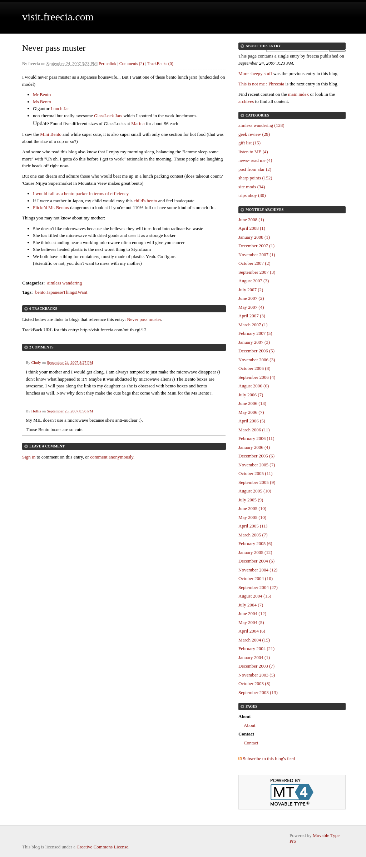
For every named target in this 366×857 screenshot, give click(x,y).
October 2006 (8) (254, 368)
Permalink (107, 63)
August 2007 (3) (253, 280)
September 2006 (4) (256, 377)
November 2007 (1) (256, 254)
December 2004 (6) (256, 561)
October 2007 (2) (254, 263)
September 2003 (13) (258, 692)
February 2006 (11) (256, 438)
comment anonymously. (112, 457)
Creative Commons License (102, 846)
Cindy (36, 362)
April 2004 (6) (251, 631)
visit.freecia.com (58, 17)
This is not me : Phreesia (261, 83)
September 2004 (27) (258, 587)
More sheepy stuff (255, 73)
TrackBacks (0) (160, 63)
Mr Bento (42, 94)
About (250, 725)
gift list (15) (249, 142)
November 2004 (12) (257, 570)
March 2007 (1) (253, 324)
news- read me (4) (255, 160)
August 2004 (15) (254, 596)
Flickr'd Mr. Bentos (51, 207)
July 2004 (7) (250, 605)
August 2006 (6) (253, 385)
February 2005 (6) (255, 543)
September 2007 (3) (256, 272)
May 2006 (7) (251, 412)
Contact (251, 742)
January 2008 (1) (254, 237)
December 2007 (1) (256, 245)
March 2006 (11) (254, 429)
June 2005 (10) (252, 508)
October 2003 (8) (254, 683)
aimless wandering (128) (261, 125)
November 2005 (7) (256, 464)
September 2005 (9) (256, 482)
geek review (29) (254, 134)
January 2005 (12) (255, 552)
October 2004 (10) (255, 578)
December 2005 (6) (256, 456)
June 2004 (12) (252, 613)
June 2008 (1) (251, 219)
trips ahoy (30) (252, 195)
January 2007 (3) (254, 342)
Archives (273, 210)
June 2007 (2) (251, 298)
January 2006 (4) (254, 447)
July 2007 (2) (250, 289)
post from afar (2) (254, 169)
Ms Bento (42, 101)
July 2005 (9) (250, 499)
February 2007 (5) (255, 333)
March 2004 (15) (254, 640)
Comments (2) (131, 63)
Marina (138, 123)
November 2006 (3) (256, 359)
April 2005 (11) (252, 526)
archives (246, 101)
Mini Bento (50, 134)
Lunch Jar (59, 108)
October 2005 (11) (255, 473)
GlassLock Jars (108, 115)
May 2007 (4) (251, 307)
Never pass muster (144, 319)
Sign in (28, 457)
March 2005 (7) (253, 535)
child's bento (145, 200)
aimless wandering (64, 283)
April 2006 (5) (251, 420)
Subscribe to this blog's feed (269, 758)
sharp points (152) (255, 177)
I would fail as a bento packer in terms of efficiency (81, 193)
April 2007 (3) (251, 315)
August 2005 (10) (254, 491)
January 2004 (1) (254, 657)
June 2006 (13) (252, 403)
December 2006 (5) (256, 350)
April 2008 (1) (251, 228)
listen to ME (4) (253, 151)
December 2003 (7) (256, 666)
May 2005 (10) (252, 517)
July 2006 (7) (250, 394)
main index (298, 94)
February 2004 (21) (256, 648)
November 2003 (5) (256, 675)
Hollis (36, 411)
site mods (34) (251, 186)
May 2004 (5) (251, 622)
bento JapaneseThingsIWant (61, 292)
